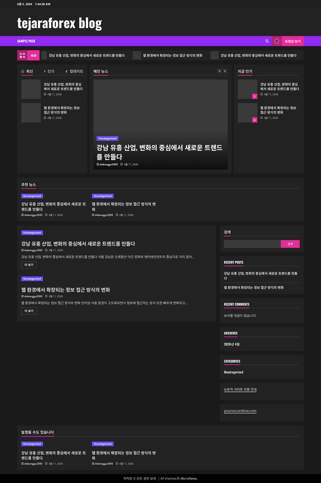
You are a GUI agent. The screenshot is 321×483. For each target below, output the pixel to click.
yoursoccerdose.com (240, 410)
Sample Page (26, 41)
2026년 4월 (232, 344)
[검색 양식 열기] (267, 41)
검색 (227, 232)
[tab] (27, 72)
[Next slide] (225, 71)
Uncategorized (107, 138)
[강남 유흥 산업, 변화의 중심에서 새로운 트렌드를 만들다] (161, 124)
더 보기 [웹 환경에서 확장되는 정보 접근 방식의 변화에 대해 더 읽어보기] (30, 311)
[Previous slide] (219, 71)
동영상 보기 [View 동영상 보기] (286, 41)
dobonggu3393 (109, 164)
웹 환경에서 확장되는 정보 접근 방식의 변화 (171, 55)
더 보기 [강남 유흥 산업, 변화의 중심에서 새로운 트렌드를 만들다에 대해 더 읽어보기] (31, 265)
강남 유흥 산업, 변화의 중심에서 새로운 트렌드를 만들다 (85, 55)
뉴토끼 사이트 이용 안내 (240, 389)
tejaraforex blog (59, 22)
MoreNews (189, 478)
